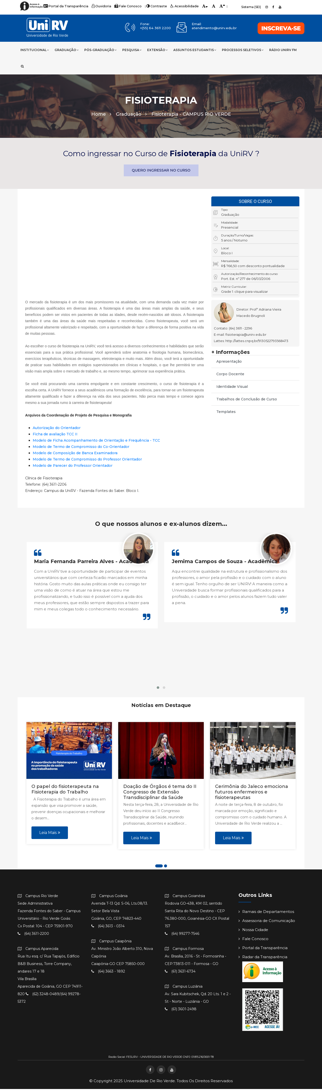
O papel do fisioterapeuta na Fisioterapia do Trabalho (65, 791)
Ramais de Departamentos (266, 913)
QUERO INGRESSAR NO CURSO (161, 172)
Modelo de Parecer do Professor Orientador (72, 467)
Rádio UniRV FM (283, 50)
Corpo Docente (230, 376)
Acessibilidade (175, 6)
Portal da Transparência (64, 6)
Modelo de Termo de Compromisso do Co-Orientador (81, 448)
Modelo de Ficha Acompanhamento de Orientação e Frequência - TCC (96, 442)
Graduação (67, 50)
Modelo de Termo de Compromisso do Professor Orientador (87, 461)
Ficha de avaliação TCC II (55, 436)
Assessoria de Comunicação (266, 922)
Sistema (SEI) (251, 7)
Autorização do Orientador (56, 430)
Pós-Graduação (100, 50)
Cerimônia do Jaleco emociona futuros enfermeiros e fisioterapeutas (251, 794)
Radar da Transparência (262, 958)
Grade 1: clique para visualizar (244, 293)
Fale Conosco (122, 6)
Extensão (157, 50)
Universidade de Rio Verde (149, 1082)
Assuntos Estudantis (194, 50)
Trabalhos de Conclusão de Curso (246, 401)
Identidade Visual (232, 388)
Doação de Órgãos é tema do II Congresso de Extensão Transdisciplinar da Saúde (159, 794)
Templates (226, 413)
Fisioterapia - (191, 116)
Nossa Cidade (253, 931)
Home (101, 116)
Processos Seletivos (243, 50)
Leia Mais (49, 834)
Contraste (149, 6)
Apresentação (229, 363)
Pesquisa (132, 50)
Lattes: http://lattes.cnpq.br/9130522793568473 (251, 343)
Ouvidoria (97, 6)
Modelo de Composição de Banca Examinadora (75, 455)
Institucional (34, 50)
